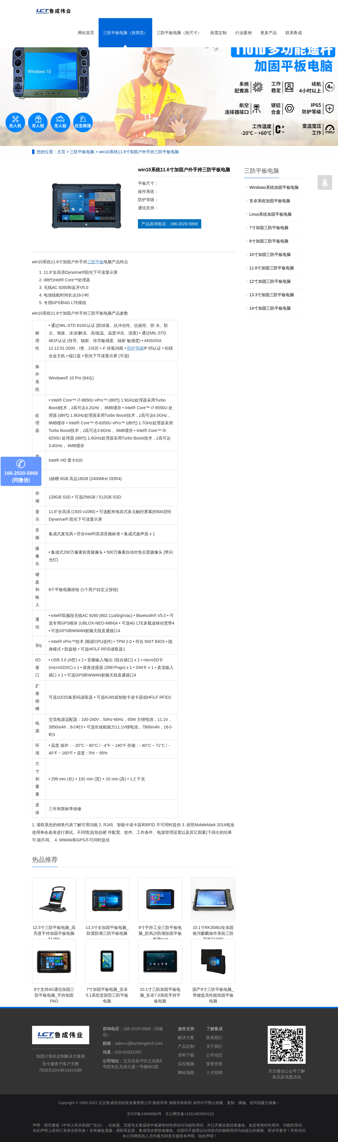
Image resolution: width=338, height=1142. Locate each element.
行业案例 (243, 32)
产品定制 (186, 1046)
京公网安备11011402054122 (189, 1114)
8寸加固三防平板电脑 (268, 241)
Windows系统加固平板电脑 (274, 187)
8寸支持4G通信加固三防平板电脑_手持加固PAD (54, 995)
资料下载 (186, 1055)
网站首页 (86, 32)
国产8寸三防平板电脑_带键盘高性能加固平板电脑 (213, 995)
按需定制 (218, 32)
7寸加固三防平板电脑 (268, 227)
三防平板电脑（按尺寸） (179, 32)
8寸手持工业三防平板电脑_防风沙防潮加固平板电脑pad (160, 933)
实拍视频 (186, 1063)
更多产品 (268, 32)
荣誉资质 (214, 1063)
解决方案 (186, 1037)
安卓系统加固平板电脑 (269, 200)
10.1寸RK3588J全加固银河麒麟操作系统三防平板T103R (213, 933)
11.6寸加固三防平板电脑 (271, 268)
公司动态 (214, 1055)
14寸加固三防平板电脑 (270, 308)
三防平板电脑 (82, 151)
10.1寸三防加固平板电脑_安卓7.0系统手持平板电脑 (160, 995)
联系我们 (214, 1037)
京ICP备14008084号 (144, 1114)
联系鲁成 (294, 32)
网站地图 (186, 1072)
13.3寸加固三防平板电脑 (271, 294)
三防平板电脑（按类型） (125, 32)
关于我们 (214, 1046)
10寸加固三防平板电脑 (270, 254)
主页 (61, 151)
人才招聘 (214, 1072)
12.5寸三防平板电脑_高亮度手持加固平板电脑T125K (54, 933)
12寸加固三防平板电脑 (270, 281)
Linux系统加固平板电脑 (270, 214)
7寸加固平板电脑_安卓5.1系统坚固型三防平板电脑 (107, 995)
